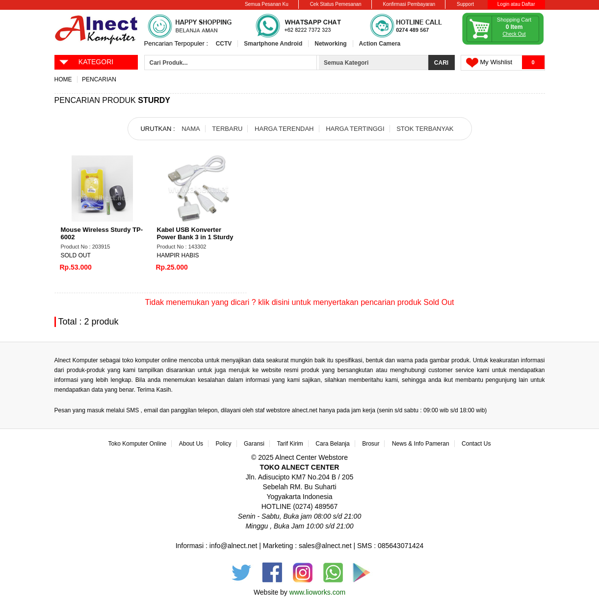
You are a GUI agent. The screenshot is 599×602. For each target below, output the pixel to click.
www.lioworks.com (317, 592)
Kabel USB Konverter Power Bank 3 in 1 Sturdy (195, 233)
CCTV (224, 43)
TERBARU (227, 128)
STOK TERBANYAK (424, 128)
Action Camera (380, 43)
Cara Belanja (332, 443)
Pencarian (99, 79)
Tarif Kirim (290, 443)
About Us (191, 443)
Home (63, 79)
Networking (330, 43)
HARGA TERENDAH (284, 128)
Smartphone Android (273, 43)
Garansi (254, 443)
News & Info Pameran (420, 443)
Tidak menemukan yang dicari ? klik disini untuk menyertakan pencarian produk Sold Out (299, 302)
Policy (224, 443)
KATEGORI (86, 61)
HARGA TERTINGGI (355, 128)
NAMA (191, 128)
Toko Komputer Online (137, 443)
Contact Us (476, 443)
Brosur (370, 443)
